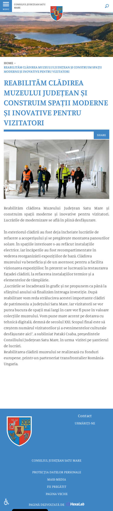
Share (101, 135)
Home (8, 63)
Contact (85, 415)
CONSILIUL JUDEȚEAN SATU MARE (30, 6)
